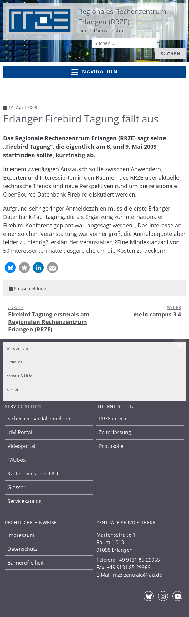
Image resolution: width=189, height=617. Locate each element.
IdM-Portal (20, 432)
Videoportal (21, 446)
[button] (10, 267)
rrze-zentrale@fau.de (137, 574)
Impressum (21, 535)
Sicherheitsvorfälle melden (39, 418)
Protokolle (111, 446)
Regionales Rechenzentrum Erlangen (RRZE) (122, 16)
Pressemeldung (30, 288)
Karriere (13, 389)
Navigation (94, 72)
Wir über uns (17, 348)
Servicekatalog (25, 501)
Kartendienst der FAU (33, 473)
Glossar (17, 487)
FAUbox (17, 459)
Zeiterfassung (115, 432)
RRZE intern (112, 418)
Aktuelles (14, 362)
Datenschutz (22, 548)
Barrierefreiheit (26, 562)
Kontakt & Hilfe (19, 375)
